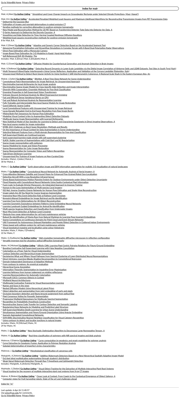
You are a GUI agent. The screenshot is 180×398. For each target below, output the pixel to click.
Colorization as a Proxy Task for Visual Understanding (27, 251)
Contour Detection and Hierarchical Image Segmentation (28, 253)
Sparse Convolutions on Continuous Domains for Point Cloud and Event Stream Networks (43, 219)
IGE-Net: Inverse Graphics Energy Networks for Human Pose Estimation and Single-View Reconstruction (50, 190)
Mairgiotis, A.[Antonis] (11, 355)
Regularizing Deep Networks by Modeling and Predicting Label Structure (35, 307)
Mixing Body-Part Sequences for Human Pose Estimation (28, 113)
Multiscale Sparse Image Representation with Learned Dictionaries (33, 119)
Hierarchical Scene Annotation (16, 267)
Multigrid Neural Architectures (17, 280)
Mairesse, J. (6, 350)
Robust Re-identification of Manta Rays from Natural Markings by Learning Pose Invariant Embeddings (49, 217)
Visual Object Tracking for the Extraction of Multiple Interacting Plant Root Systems (76, 368)
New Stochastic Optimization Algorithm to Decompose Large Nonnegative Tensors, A (66, 330)
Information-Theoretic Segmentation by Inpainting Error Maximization (35, 269)
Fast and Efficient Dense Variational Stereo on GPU (26, 97)
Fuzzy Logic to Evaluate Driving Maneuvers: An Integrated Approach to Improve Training (42, 185)
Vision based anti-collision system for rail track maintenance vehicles (34, 225)
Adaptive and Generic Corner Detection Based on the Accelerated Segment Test (69, 45)
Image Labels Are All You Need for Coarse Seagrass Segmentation (32, 193)
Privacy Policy (28, 2)
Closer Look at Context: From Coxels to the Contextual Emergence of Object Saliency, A (76, 376)
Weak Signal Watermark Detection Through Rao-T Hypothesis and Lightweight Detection (43, 361)
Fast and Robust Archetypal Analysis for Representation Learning (32, 100)
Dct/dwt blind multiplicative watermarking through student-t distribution (36, 358)
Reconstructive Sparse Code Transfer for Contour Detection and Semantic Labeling (40, 304)
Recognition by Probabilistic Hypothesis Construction (27, 301)
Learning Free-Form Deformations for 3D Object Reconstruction (32, 201)
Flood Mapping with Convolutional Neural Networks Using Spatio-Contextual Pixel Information (46, 182)
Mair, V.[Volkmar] (9, 68)
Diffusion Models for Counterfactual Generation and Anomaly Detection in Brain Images (73, 63)
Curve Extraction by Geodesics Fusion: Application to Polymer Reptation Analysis (39, 343)
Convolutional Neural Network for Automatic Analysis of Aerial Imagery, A (61, 171)
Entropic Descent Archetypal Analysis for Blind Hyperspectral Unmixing (35, 95)
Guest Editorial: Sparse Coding (16, 105)
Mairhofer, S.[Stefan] (10, 368)
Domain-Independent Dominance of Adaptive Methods (28, 261)
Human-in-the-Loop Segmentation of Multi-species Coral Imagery (32, 187)
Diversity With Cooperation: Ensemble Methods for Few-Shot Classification (37, 89)
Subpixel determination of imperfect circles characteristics (29, 346)
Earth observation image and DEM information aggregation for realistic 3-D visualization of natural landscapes (78, 166)
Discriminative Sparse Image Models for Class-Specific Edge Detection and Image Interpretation (46, 87)
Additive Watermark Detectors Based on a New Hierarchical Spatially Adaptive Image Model (82, 355)
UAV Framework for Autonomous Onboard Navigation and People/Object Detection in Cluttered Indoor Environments (56, 222)
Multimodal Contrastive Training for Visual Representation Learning (33, 283)
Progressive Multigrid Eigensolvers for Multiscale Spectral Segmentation (35, 299)
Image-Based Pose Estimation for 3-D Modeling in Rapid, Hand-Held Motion (37, 53)
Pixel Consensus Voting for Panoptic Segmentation (25, 296)
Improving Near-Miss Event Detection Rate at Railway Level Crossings (34, 195)
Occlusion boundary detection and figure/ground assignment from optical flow (38, 293)
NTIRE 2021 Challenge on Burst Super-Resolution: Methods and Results (35, 127)
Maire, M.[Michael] (10, 245)
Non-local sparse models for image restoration (24, 124)
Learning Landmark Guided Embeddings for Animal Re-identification (34, 206)
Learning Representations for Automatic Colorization (26, 275)
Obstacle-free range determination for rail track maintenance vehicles (34, 214)
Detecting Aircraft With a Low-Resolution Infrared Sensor (28, 177)
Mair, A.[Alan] (7, 14)
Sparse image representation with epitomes (22, 143)
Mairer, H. (5, 335)
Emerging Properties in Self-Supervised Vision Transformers (30, 92)
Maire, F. (5, 171)
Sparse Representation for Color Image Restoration (26, 148)
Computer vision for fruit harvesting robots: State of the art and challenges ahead (40, 379)
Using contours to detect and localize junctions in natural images (32, 320)
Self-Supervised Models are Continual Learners (24, 135)
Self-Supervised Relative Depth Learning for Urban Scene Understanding (35, 309)
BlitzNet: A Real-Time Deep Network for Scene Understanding (63, 79)
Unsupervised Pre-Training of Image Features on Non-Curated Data (33, 156)
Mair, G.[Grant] (8, 63)
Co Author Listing (22, 14)
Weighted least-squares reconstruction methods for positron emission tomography (40, 37)
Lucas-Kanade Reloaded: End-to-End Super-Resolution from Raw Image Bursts (38, 111)
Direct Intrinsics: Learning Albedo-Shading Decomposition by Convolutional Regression (42, 259)
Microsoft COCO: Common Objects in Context (23, 277)
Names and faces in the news (16, 285)
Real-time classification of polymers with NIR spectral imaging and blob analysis (65, 335)
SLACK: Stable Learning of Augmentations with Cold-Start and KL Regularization (39, 140)
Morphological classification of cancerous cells (51, 350)
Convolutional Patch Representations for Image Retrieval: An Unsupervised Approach (41, 81)
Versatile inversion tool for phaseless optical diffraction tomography (33, 240)
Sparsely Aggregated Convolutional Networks (23, 315)
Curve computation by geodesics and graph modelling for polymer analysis (72, 340)
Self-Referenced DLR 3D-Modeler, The (20, 56)
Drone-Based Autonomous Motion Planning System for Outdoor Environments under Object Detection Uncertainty (55, 179)
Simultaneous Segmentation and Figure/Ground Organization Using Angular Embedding (42, 312)
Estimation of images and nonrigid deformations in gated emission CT (34, 24)
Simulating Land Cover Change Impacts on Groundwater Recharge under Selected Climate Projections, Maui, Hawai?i (85, 14)
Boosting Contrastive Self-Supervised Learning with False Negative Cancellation (38, 248)
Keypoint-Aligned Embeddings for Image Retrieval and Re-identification (35, 198)
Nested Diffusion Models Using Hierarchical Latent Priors (28, 288)
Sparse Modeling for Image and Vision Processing (25, 145)
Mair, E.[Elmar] (8, 45)
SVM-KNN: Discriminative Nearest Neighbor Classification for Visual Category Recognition (43, 317)
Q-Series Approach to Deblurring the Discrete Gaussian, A (29, 32)
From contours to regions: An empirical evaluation (25, 264)
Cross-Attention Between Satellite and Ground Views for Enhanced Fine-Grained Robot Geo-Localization (50, 174)
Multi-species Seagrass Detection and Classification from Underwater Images (38, 209)
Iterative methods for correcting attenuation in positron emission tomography (38, 27)
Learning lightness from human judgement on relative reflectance (32, 272)
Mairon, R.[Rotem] (9, 376)
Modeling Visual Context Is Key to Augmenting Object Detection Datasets (36, 116)
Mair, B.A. (5, 19)
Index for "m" (7, 384)
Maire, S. (5, 330)
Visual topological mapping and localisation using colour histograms (33, 227)
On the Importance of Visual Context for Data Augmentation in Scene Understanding (41, 129)
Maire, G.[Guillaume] (10, 238)
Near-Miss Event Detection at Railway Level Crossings (27, 211)
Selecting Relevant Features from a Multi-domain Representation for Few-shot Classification (44, 132)
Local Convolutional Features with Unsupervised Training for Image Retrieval (37, 108)
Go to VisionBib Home (11, 2)
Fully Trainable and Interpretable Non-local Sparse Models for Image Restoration (39, 103)
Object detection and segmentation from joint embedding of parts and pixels (38, 291)
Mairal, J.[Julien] (8, 79)
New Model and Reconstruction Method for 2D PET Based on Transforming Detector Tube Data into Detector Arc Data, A (57, 29)
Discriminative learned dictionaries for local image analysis (29, 84)
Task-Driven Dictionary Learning (17, 153)
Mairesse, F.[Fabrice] (10, 340)
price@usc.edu (12, 393)
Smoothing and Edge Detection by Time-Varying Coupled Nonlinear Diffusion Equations (42, 35)
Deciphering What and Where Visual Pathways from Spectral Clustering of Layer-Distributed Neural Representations (55, 256)
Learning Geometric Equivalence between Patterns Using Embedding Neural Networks (42, 203)
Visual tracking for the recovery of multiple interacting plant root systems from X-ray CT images (46, 371)
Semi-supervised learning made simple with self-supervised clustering (34, 137)
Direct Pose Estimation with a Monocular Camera (25, 50)
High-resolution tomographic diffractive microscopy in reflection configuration (74, 238)
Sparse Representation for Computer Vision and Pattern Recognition (34, 151)
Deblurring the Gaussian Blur (16, 21)
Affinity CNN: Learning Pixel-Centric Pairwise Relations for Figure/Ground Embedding (75, 245)
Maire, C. (5, 166)
